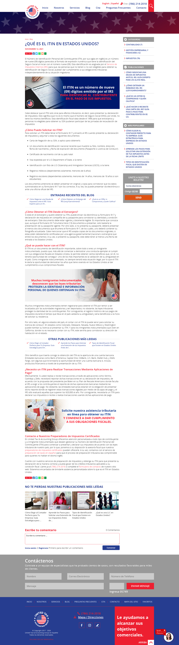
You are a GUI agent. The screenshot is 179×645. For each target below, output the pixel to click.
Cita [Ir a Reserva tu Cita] (98, 7)
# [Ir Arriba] (151, 642)
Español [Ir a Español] (115, 3)
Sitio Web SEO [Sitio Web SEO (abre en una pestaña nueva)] (35, 639)
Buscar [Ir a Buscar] (151, 6)
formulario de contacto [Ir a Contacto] (90, 466)
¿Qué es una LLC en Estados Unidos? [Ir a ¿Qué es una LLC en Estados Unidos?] (104, 513)
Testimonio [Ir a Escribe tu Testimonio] (97, 625)
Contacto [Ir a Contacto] (141, 7)
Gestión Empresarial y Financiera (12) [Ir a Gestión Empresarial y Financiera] (137, 51)
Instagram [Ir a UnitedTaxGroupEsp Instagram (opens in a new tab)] (89, 625)
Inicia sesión (30, 548)
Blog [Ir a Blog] (87, 7)
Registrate (43, 548)
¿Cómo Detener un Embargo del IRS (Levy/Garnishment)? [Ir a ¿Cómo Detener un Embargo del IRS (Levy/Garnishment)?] (73, 200)
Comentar (111, 548)
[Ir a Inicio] (32, 18)
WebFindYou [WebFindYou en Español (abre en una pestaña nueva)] (48, 639)
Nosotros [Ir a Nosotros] (59, 7)
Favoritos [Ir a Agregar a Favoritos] (147, 601)
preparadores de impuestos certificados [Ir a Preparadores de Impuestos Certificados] (43, 450)
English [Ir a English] (105, 3)
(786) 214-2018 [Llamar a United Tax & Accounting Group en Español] (138, 3)
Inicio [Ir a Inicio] (45, 7)
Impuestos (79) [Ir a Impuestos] (133, 58)
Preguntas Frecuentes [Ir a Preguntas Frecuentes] (118, 7)
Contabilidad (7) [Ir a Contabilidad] (134, 44)
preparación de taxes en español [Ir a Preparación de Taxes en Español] (40, 452)
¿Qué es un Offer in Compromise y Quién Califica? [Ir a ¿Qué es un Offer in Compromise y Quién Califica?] (104, 200)
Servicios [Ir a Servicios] (75, 7)
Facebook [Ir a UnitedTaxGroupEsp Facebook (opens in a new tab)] (81, 625)
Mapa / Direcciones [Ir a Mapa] (90, 617)
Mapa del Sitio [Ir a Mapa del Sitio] (131, 601)
